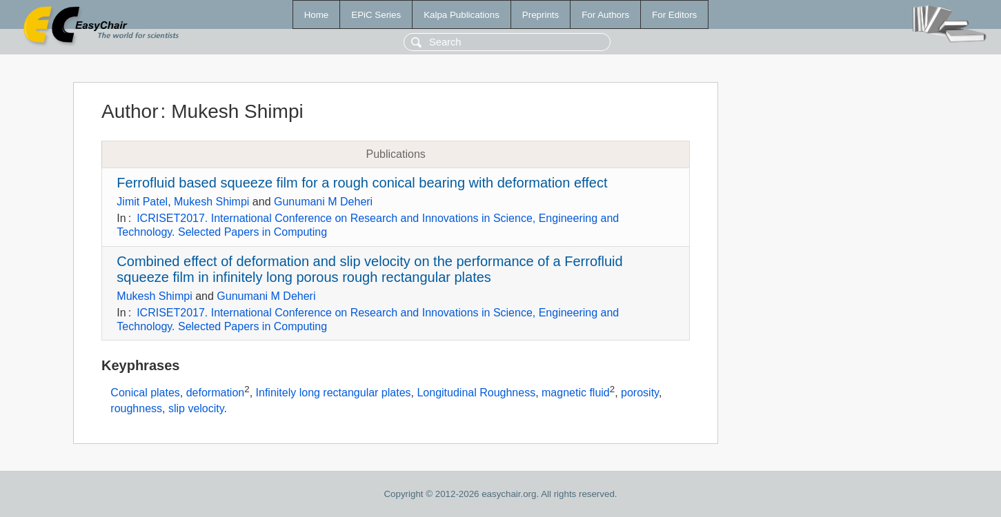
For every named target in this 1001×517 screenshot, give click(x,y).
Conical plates (145, 393)
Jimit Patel (142, 201)
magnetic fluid (576, 393)
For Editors (674, 15)
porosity (640, 393)
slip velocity (196, 408)
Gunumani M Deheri (323, 201)
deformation (215, 393)
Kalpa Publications (461, 15)
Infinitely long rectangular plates (333, 393)
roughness (136, 408)
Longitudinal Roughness (476, 393)
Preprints (540, 15)
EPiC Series (376, 15)
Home (316, 15)
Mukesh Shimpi (211, 201)
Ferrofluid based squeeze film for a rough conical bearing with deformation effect (362, 182)
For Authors (605, 15)
